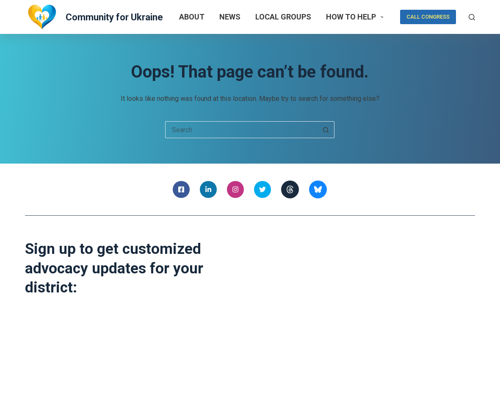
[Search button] (326, 129)
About (191, 16)
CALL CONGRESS (428, 17)
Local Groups (283, 16)
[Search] (472, 17)
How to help (357, 17)
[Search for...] (241, 129)
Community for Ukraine (114, 17)
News (229, 16)
